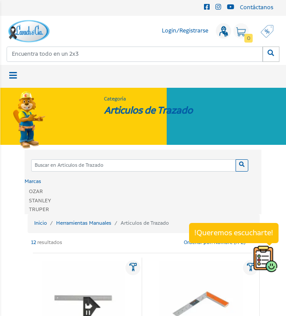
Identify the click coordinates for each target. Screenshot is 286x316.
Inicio (40, 223)
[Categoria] (133, 165)
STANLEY (40, 201)
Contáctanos (256, 8)
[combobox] (135, 54)
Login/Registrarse (185, 31)
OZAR (36, 191)
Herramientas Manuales (83, 223)
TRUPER (39, 209)
